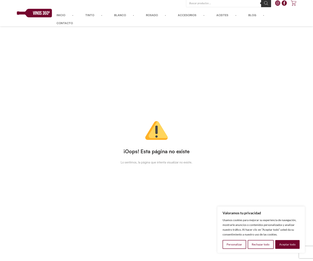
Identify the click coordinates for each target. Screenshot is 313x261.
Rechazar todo (260, 244)
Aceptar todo (287, 244)
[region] (261, 229)
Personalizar (234, 244)
